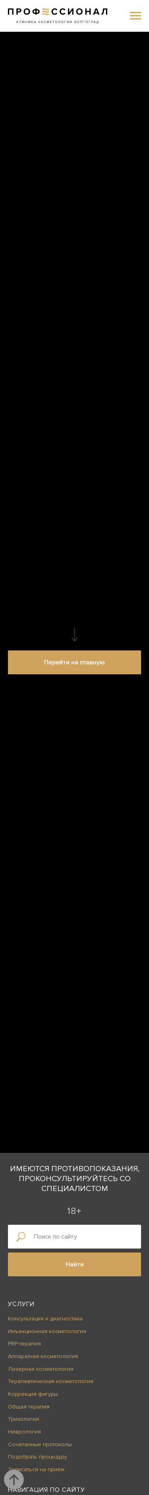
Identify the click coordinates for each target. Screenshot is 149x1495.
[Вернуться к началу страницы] (14, 1479)
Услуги (21, 1304)
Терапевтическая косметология (50, 1381)
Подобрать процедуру (37, 1456)
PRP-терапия (24, 1343)
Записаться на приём (36, 1469)
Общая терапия (29, 1406)
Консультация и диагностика (45, 1318)
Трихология (23, 1419)
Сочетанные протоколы (40, 1444)
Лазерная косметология (41, 1369)
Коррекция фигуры (33, 1394)
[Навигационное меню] (135, 16)
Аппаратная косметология (43, 1356)
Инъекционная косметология (47, 1331)
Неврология (24, 1431)
